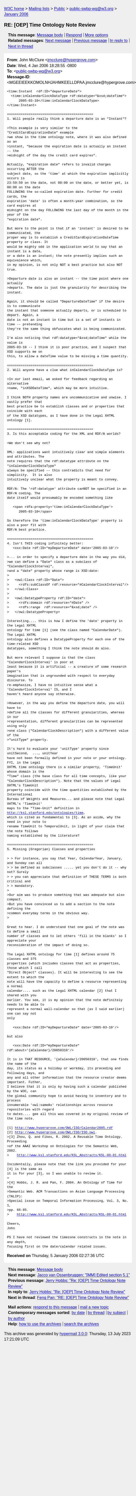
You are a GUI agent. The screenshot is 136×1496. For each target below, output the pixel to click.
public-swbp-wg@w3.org (91, 9)
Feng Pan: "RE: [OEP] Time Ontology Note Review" (83, 1297)
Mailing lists (39, 9)
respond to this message (55, 1307)
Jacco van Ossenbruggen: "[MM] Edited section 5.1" (83, 1275)
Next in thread (20, 46)
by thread (96, 1313)
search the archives (81, 1324)
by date (78, 1313)
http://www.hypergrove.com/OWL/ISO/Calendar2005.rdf (64, 1128)
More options (96, 35)
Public (59, 9)
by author (16, 1318)
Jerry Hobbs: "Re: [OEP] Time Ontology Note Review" (77, 1292)
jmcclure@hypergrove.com (71, 60)
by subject (116, 1313)
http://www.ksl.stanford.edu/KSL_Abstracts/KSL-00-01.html (71, 1155)
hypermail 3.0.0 (73, 1334)
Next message (58, 40)
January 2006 (16, 14)
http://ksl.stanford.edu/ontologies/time (45, 813)
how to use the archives (40, 1324)
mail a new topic (94, 1307)
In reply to (118, 40)
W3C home (14, 9)
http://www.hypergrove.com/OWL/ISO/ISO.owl (55, 1132)
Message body (50, 35)
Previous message (90, 40)
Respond (74, 35)
